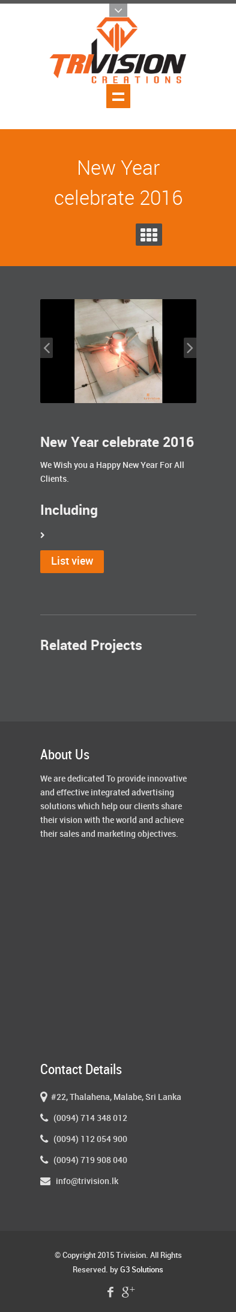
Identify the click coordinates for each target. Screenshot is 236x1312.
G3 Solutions (141, 1270)
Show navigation (118, 96)
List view (72, 561)
